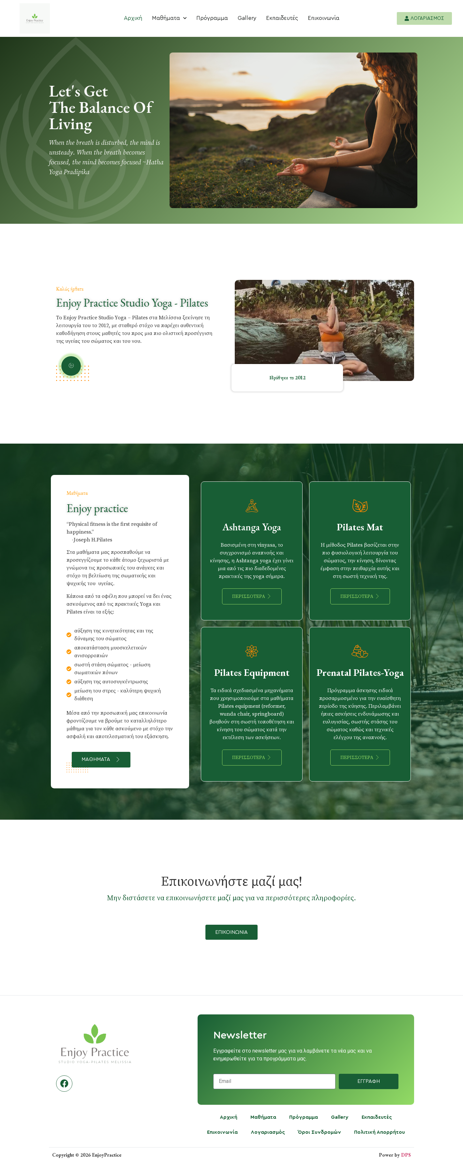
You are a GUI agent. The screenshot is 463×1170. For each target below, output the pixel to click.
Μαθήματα (169, 18)
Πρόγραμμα (212, 18)
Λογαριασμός (268, 1132)
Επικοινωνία (323, 18)
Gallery (247, 18)
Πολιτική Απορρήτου (379, 1132)
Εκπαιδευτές (282, 18)
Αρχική (133, 18)
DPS (406, 1155)
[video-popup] (71, 366)
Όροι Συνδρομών (319, 1132)
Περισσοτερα (252, 596)
